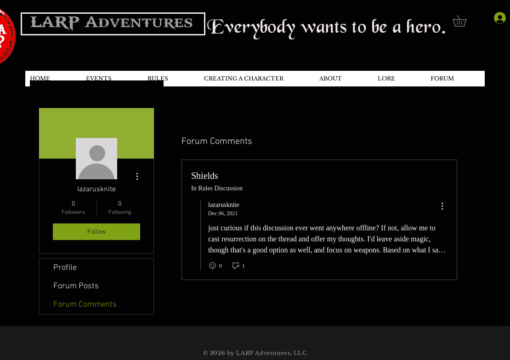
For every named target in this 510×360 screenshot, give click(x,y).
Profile (65, 268)
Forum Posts (76, 286)
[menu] (442, 206)
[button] (465, 21)
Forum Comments (85, 304)
